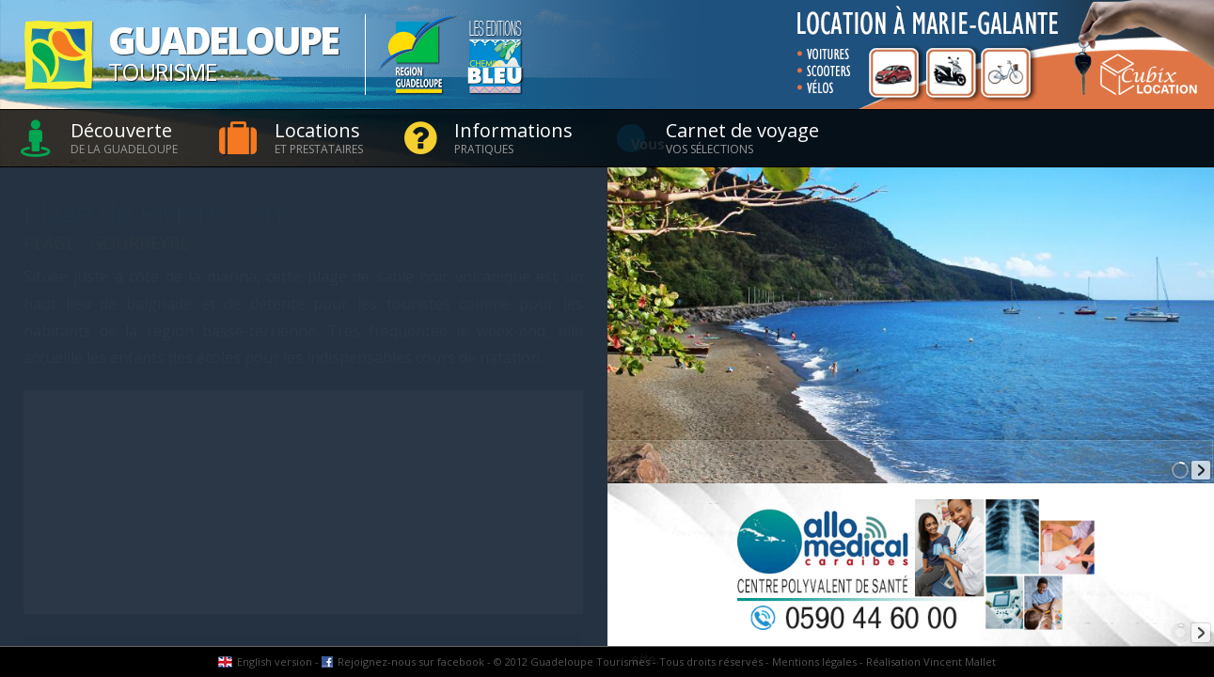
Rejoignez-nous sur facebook (411, 661)
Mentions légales (814, 661)
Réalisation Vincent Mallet (931, 661)
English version (274, 661)
